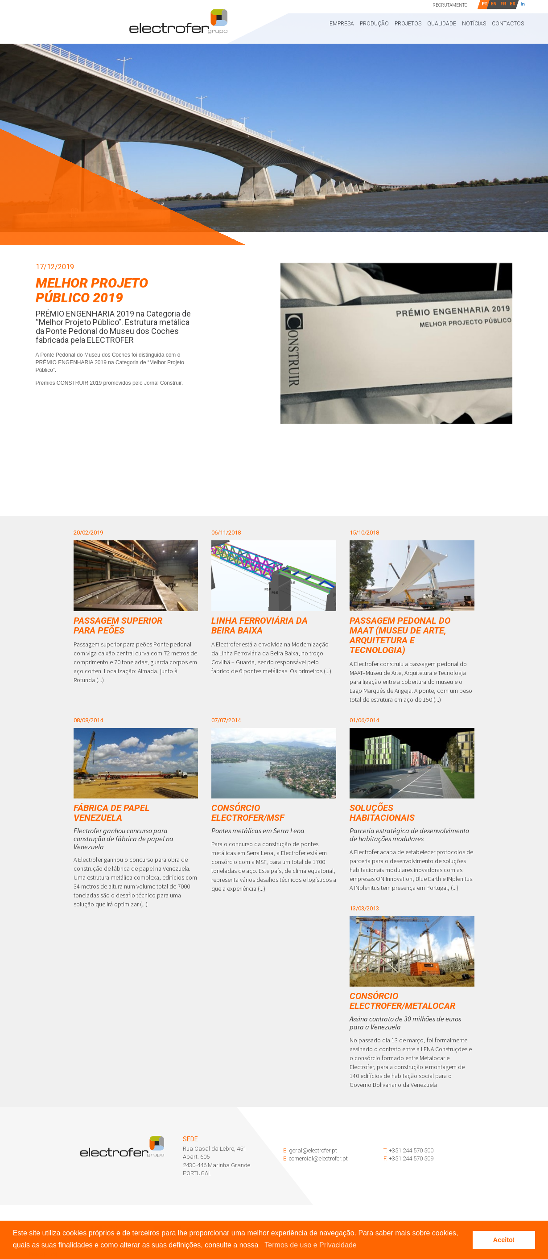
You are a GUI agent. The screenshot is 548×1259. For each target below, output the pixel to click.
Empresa (342, 24)
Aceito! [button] (504, 1239)
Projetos (408, 24)
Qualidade (441, 24)
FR (503, 3)
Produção (374, 24)
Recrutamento (450, 5)
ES (512, 3)
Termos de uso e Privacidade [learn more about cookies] (310, 1245)
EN (493, 3)
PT (484, 3)
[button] (261, 1245)
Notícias (474, 24)
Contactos (508, 24)
